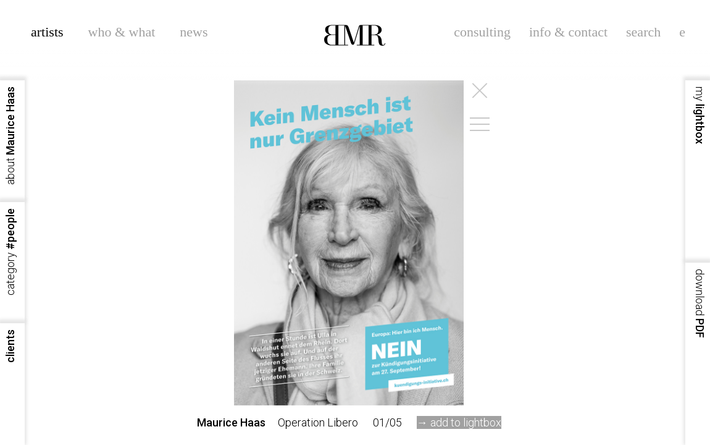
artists (47, 32)
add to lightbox (465, 422)
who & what (122, 32)
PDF (699, 303)
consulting (482, 32)
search (643, 32)
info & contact (568, 32)
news (193, 32)
